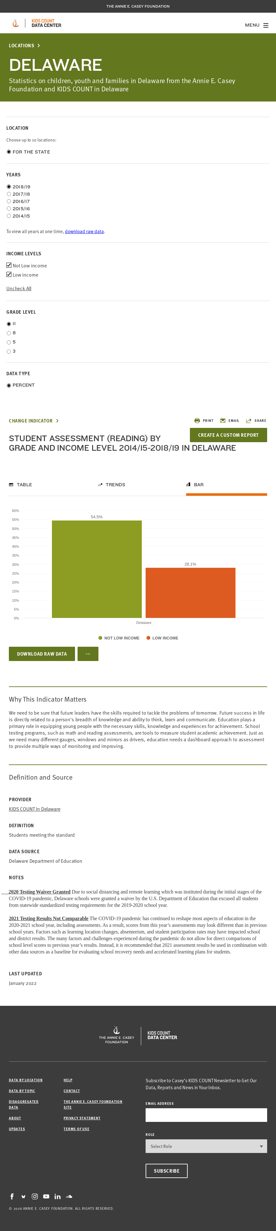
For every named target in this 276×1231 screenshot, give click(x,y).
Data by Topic (22, 1090)
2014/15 (21, 216)
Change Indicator (31, 420)
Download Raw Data (42, 653)
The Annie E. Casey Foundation (138, 6)
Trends (115, 485)
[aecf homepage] (15, 23)
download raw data (84, 231)
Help (68, 1079)
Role (150, 1134)
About (15, 1118)
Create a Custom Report (228, 434)
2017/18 (21, 194)
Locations (21, 45)
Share (256, 420)
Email (229, 420)
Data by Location (25, 1079)
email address (160, 1103)
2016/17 (21, 201)
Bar (199, 485)
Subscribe (166, 1170)
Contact (72, 1090)
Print (203, 420)
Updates (17, 1128)
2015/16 (21, 209)
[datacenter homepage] (46, 23)
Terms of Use (76, 1128)
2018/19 (22, 187)
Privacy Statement (82, 1118)
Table (24, 485)
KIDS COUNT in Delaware (34, 808)
